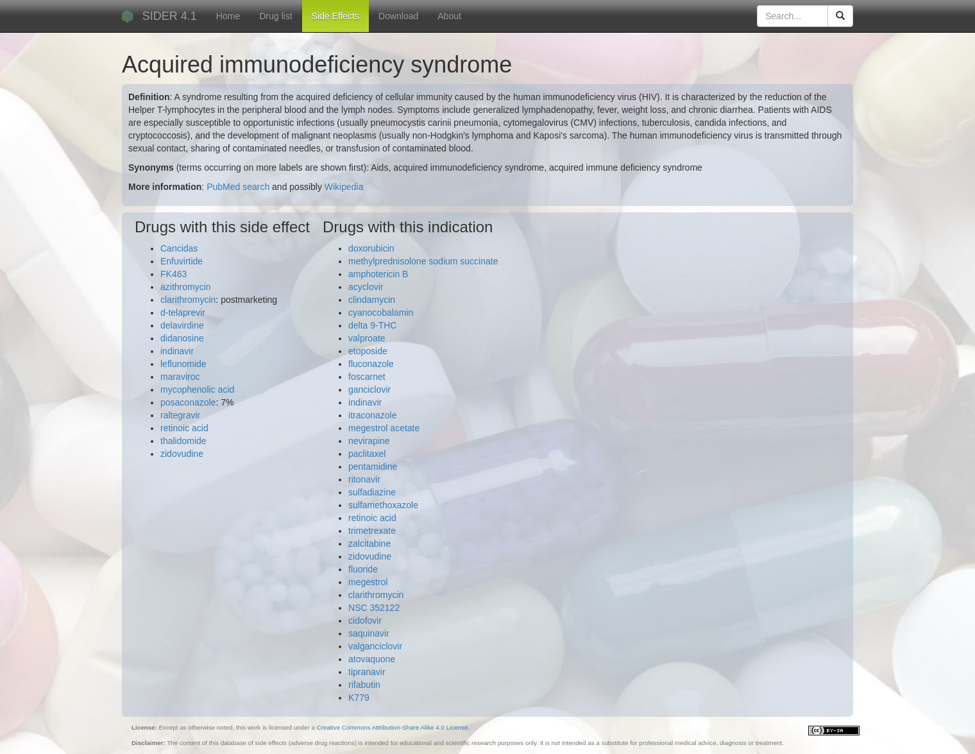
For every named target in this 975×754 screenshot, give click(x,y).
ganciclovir (369, 389)
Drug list (275, 16)
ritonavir (364, 479)
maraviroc (179, 377)
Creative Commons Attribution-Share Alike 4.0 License (392, 727)
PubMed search (238, 187)
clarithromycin (188, 300)
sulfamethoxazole (383, 505)
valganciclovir (375, 646)
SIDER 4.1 (169, 16)
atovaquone (371, 659)
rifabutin (364, 685)
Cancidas (179, 248)
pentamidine (372, 466)
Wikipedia (344, 187)
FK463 (173, 274)
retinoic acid (184, 428)
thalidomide (183, 441)
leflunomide (183, 364)
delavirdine (182, 325)
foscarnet (367, 377)
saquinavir (368, 633)
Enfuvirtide (181, 261)
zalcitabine (369, 543)
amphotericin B (378, 274)
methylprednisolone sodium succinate (423, 261)
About (449, 16)
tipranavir (367, 672)
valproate (367, 338)
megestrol (367, 582)
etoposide (367, 351)
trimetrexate (372, 531)
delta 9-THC (372, 325)
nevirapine (369, 441)
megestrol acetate (384, 428)
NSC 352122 (374, 608)
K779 (358, 697)
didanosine (182, 338)
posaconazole (188, 402)
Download (398, 16)
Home (228, 16)
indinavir (177, 351)
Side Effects (335, 16)
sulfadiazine (372, 492)
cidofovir (365, 620)
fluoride (363, 569)
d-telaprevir (182, 312)
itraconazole (372, 415)
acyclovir (365, 287)
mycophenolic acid (197, 389)
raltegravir (180, 415)
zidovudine (181, 454)
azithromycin (185, 287)
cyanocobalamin (380, 312)
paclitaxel (367, 454)
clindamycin (371, 300)
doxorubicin (371, 248)
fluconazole (371, 364)
